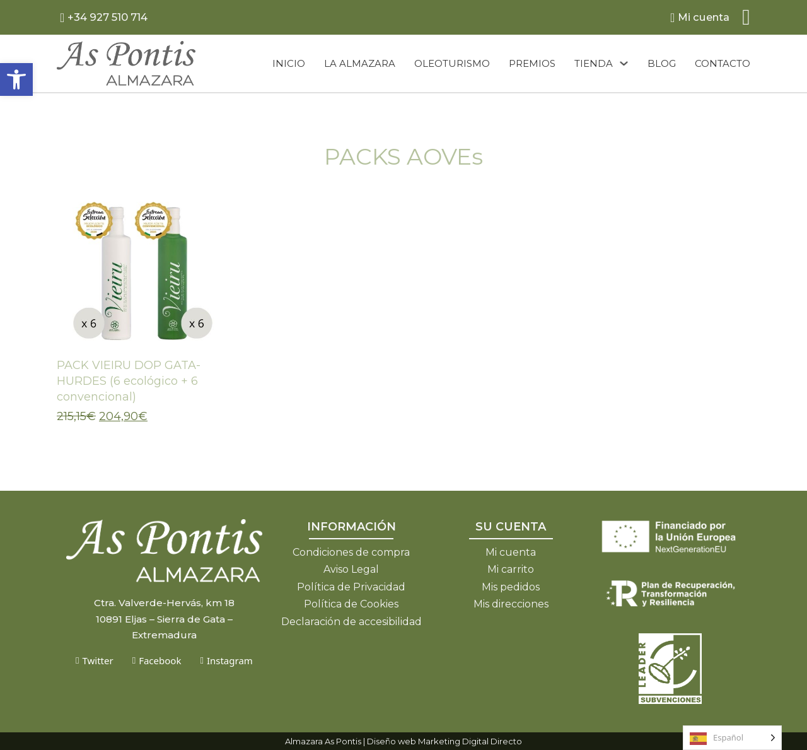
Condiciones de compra (351, 552)
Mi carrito (510, 569)
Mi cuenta (510, 552)
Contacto (722, 63)
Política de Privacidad (351, 587)
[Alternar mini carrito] (746, 17)
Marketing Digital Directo (470, 741)
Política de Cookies (351, 604)
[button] (16, 79)
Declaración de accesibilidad (351, 622)
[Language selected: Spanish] (732, 737)
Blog (661, 63)
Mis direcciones (511, 604)
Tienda (593, 63)
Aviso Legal (351, 569)
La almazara (359, 63)
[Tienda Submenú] (624, 63)
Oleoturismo (452, 63)
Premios (532, 63)
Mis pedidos (511, 587)
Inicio (288, 63)
